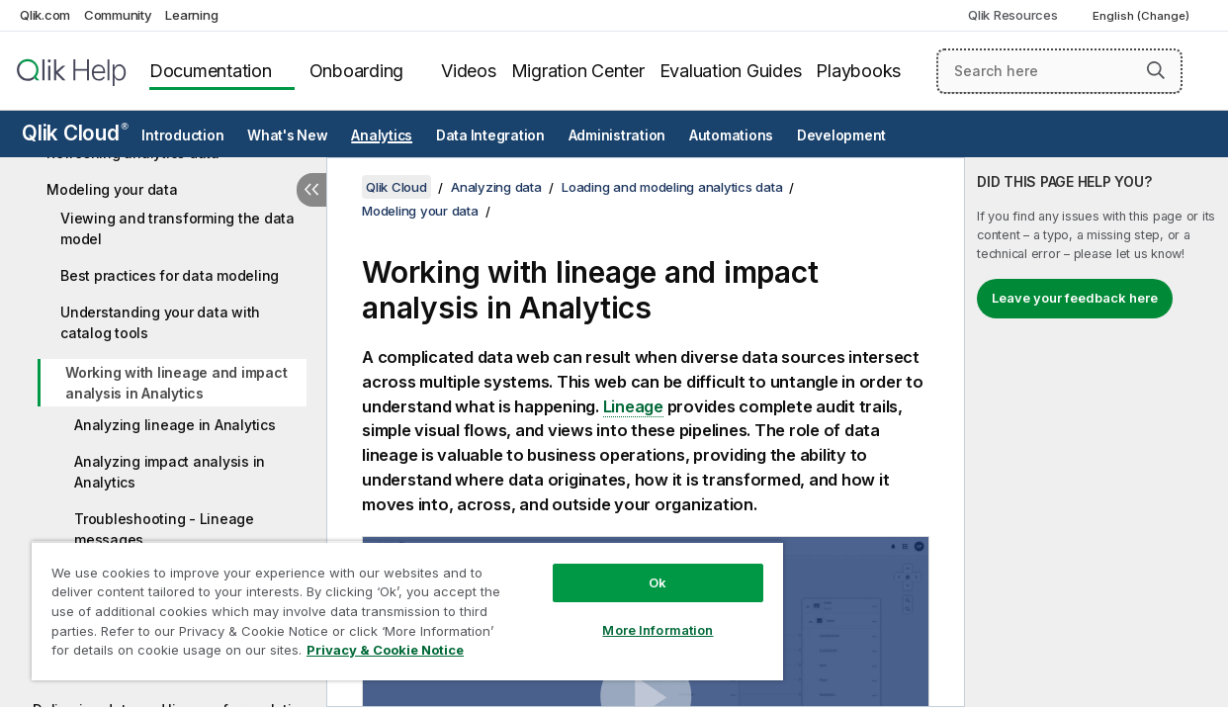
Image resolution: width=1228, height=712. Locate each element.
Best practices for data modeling (169, 275)
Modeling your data (112, 189)
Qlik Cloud (75, 133)
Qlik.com (45, 15)
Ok (625, 568)
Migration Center (578, 70)
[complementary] (1096, 432)
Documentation (210, 70)
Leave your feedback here (1075, 298)
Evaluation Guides (730, 70)
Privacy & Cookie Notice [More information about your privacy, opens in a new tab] (166, 654)
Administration (617, 135)
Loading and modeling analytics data (672, 187)
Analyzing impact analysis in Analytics (169, 471)
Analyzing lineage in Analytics (175, 424)
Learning (191, 15)
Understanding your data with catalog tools (160, 322)
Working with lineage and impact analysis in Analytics (176, 382)
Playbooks (858, 70)
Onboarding (356, 70)
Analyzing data (496, 187)
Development (841, 135)
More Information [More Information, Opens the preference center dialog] (625, 615)
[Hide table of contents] (311, 190)
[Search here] (1059, 71)
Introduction (182, 135)
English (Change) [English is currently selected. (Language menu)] (1142, 16)
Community (118, 15)
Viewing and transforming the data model (177, 228)
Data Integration (490, 135)
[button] (1156, 70)
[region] (388, 603)
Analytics (381, 135)
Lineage (633, 406)
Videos (468, 70)
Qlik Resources (1013, 15)
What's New (287, 135)
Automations (731, 135)
